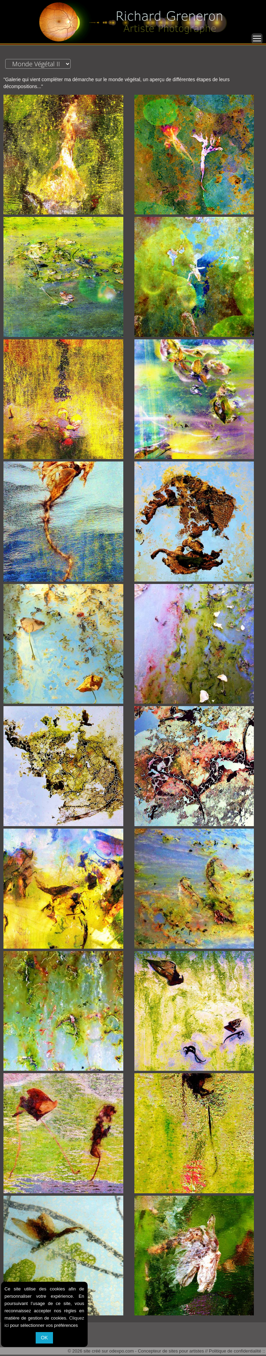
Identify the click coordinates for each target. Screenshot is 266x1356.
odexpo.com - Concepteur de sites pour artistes (156, 1351)
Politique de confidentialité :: (237, 1351)
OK (44, 1337)
